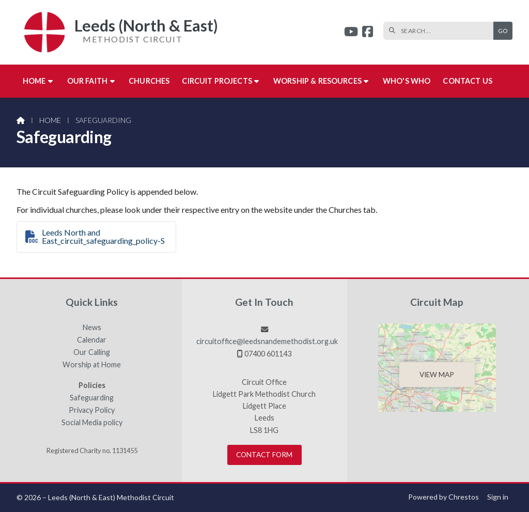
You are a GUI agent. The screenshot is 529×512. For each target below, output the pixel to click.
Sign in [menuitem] (497, 496)
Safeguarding (92, 398)
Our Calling (91, 352)
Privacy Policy (92, 410)
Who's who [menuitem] (406, 80)
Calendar (91, 340)
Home (50, 120)
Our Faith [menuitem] (87, 80)
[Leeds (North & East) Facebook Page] (367, 33)
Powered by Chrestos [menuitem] (443, 496)
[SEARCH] (440, 31)
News (92, 327)
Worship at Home (92, 365)
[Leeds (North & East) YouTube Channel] (351, 33)
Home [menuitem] (34, 80)
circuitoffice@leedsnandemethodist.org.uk (267, 341)
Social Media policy (91, 422)
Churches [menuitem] (149, 80)
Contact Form (264, 455)
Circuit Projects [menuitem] (217, 80)
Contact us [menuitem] (467, 80)
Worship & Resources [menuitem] (317, 80)
